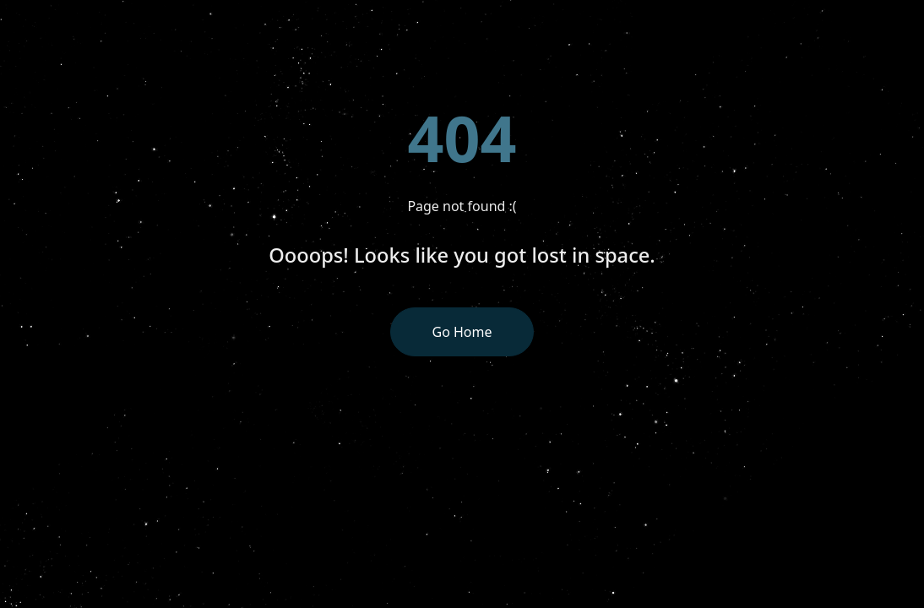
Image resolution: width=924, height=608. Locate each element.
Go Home (462, 332)
